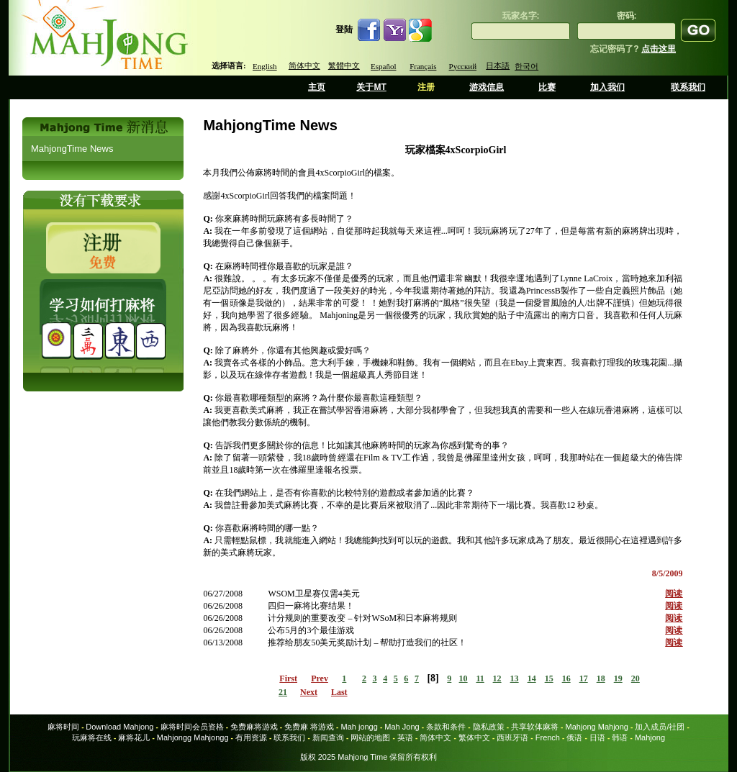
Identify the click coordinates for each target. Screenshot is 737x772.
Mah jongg (358, 726)
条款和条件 (446, 726)
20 (635, 678)
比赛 (547, 87)
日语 (597, 737)
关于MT (371, 87)
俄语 (574, 737)
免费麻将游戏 (254, 726)
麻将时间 (63, 726)
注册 (426, 87)
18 (601, 678)
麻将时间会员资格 (192, 726)
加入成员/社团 (659, 726)
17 (583, 678)
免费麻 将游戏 (309, 726)
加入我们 (607, 87)
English (265, 66)
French (547, 737)
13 (514, 678)
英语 (405, 737)
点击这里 (658, 49)
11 (480, 678)
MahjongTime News (72, 148)
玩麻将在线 (92, 737)
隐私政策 (489, 726)
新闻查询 (328, 737)
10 (463, 678)
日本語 (498, 65)
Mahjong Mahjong (597, 726)
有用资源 (251, 737)
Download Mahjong (119, 726)
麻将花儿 (134, 737)
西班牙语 (512, 737)
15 (549, 678)
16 (566, 678)
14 (532, 678)
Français (423, 66)
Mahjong (650, 737)
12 (497, 678)
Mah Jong (401, 726)
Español (383, 66)
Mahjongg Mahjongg (193, 737)
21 (283, 692)
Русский (463, 66)
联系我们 (688, 87)
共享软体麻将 (535, 726)
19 (618, 678)
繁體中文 (344, 65)
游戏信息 (486, 87)
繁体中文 (474, 737)
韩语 (620, 737)
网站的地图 (370, 737)
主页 (316, 87)
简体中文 (304, 65)
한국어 (526, 66)
